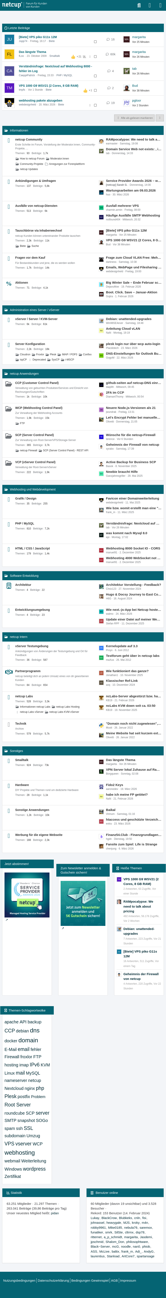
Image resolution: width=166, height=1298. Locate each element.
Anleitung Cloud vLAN (123, 328)
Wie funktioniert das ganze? (127, 671)
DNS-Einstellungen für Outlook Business (134, 353)
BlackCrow (109, 1218)
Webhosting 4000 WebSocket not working (134, 558)
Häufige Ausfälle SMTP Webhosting (133, 215)
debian (22, 1031)
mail (20, 1073)
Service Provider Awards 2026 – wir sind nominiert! (134, 181)
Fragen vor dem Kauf (30, 257)
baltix (115, 1251)
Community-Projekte (31, 164)
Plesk (53, 354)
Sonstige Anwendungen (32, 810)
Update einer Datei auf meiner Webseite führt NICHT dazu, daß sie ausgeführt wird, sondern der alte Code (134, 619)
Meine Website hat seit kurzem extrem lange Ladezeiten (134, 733)
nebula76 (131, 1227)
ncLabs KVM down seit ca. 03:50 (131, 705)
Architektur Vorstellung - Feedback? (133, 584)
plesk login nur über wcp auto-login (133, 344)
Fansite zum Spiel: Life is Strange (131, 844)
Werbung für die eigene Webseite (38, 835)
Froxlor (40, 354)
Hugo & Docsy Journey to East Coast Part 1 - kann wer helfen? (134, 594)
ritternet (96, 1237)
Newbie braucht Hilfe (122, 471)
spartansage (145, 1256)
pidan (55, 1213)
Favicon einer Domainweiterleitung (132, 498)
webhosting (19, 1152)
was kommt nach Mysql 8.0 (126, 533)
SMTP (10, 1120)
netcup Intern (18, 637)
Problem (38, 1097)
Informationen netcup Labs (35, 706)
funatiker (97, 1232)
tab (134, 68)
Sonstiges (16, 751)
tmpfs (22, 89)
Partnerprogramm (27, 671)
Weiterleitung (33, 1161)
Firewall (11, 1056)
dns (35, 1030)
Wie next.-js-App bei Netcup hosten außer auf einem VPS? (134, 609)
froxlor (26, 1056)
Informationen (19, 130)
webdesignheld (27, 104)
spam (9, 1128)
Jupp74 (23, 41)
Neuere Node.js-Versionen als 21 (131, 408)
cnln (137, 1218)
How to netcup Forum (32, 158)
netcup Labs (24, 696)
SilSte (118, 1232)
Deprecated (39, 359)
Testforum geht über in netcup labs (133, 656)
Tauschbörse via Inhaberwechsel (38, 230)
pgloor (136, 100)
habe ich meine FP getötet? (127, 794)
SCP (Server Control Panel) (34, 435)
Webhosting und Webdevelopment (33, 489)
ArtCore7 (128, 1256)
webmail (12, 1161)
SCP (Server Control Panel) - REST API (65, 450)
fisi (144, 1218)
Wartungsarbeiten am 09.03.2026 (131, 190)
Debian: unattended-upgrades (129, 319)
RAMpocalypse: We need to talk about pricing (134, 139)
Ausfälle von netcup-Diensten (36, 205)
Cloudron (25, 354)
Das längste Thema (32, 52)
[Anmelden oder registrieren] (149, 5)
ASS (94, 1251)
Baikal (110, 810)
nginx (30, 1088)
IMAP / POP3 (69, 354)
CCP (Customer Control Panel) (37, 383)
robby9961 (98, 1227)
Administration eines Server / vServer (34, 310)
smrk (108, 1232)
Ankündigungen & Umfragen (35, 181)
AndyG (149, 1251)
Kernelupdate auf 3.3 (122, 646)
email (24, 1049)
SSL (28, 1128)
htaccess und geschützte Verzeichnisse (134, 819)
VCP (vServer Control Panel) (35, 462)
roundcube (14, 1113)
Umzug (33, 1135)
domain (28, 1040)
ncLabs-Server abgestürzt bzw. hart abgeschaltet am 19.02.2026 (134, 696)
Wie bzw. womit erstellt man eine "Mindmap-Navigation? (134, 508)
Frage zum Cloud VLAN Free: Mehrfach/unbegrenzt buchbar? (134, 257)
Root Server (17, 1105)
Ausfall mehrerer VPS (122, 205)
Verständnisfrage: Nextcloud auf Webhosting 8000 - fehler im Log (134, 523)
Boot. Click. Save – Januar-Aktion (131, 292)
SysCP (56, 359)
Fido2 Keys (114, 785)
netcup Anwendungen (24, 373)
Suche (35, 246)
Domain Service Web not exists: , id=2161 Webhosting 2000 (134, 149)
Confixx (87, 354)
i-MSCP (69, 359)
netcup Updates (29, 169)
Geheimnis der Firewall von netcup (132, 444)
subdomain (14, 1135)
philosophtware (137, 1242)
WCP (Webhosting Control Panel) (38, 408)
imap (24, 1065)
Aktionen (21, 282)
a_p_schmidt (113, 1237)
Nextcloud (14, 1088)
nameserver (15, 1080)
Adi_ (138, 1251)
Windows (13, 1169)
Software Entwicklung (24, 575)
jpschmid (97, 1242)
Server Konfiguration (30, 344)
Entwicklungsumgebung (32, 609)
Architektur (23, 584)
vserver (23, 1143)
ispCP (23, 359)
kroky (136, 1222)
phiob (146, 1246)
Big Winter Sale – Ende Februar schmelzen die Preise (134, 282)
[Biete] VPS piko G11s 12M (38, 37)
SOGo (42, 1120)
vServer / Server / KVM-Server (36, 319)
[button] (160, 117)
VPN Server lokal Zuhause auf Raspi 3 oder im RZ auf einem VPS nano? (134, 769)
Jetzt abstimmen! (16, 864)
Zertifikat (12, 1176)
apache (11, 1022)
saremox (146, 1227)
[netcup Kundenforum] (24, 5)
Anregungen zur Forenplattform (67, 164)
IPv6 (35, 1064)
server (42, 1113)
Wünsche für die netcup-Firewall (131, 435)
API (23, 1022)
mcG (115, 1246)
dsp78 (140, 1232)
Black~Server (100, 1246)
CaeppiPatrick (27, 75)
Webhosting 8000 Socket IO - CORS (133, 548)
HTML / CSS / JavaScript (32, 548)
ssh (19, 1128)
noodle (126, 1246)
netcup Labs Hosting (67, 706)
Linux (9, 1073)
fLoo (21, 55)
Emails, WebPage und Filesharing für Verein (134, 267)
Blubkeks (125, 1218)
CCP (9, 1030)
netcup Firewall (28, 450)
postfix (24, 1096)
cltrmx (129, 1232)
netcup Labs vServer (31, 711)
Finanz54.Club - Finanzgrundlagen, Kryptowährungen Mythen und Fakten (134, 835)
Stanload (113, 1256)
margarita (139, 37)
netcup (34, 1080)
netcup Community (28, 139)
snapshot (26, 1120)
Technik (20, 723)
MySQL (33, 1073)
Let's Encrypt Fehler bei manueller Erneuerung (134, 417)
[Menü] (160, 5)
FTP (22, 423)
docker (10, 1040)
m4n (145, 1222)
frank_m (127, 1251)
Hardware (22, 785)
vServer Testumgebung (31, 646)
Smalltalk (54, 55)
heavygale (113, 1222)
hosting (11, 1065)
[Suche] (139, 5)
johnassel (97, 1222)
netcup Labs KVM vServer (64, 711)
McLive (104, 1251)
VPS (9, 1143)
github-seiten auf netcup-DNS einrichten (134, 383)
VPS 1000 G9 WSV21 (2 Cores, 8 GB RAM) (48, 85)
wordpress (34, 1169)
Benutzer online (107, 1192)
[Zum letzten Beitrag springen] (126, 39)
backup (35, 1022)
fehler (36, 1049)
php (40, 1088)
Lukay (95, 1218)
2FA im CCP (115, 392)
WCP (38, 1144)
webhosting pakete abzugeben (40, 100)
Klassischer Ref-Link (122, 680)
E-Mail (10, 1049)
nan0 (136, 1246)
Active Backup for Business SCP (131, 462)
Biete (52, 41)
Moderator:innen (59, 158)
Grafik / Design (25, 498)
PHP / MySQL (64, 75)
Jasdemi (146, 1237)
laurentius (98, 1256)
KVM (45, 1065)
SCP (30, 1113)
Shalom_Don (115, 1242)
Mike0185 (115, 1227)
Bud (135, 85)
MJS (126, 1222)
